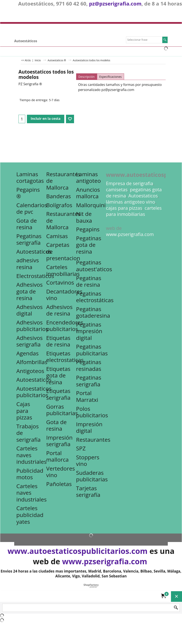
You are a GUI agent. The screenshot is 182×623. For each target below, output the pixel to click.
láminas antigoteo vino (130, 202)
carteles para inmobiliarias (134, 211)
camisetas (116, 189)
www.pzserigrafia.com (130, 234)
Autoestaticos (143, 196)
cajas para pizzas (124, 208)
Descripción (86, 77)
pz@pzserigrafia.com (115, 3)
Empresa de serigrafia (129, 183)
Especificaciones (110, 77)
